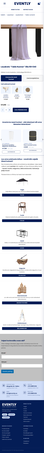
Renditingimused (28, 433)
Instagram (6, 417)
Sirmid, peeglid (6, 433)
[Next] (43, 142)
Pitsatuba (25, 443)
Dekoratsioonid (27, 415)
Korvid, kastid (5, 431)
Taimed (25, 417)
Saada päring (7, 371)
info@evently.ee (11, 393)
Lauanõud (10, 15)
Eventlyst (25, 428)
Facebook (11, 414)
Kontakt (25, 431)
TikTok (4, 414)
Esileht (3, 15)
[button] (4, 3)
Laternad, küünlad (7, 439)
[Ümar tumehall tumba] (33, 136)
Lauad (25, 408)
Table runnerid (30, 15)
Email (3, 353)
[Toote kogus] (6, 109)
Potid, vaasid (5, 437)
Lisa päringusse (20, 110)
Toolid (25, 411)
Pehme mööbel (27, 413)
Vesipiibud (26, 441)
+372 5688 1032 (32, 386)
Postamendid (5, 428)
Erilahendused (27, 419)
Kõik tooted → (27, 421)
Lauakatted (19, 15)
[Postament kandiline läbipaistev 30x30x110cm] (11, 136)
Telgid (25, 406)
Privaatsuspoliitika (28, 435)
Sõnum (4, 362)
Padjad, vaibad (6, 435)
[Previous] (1, 142)
